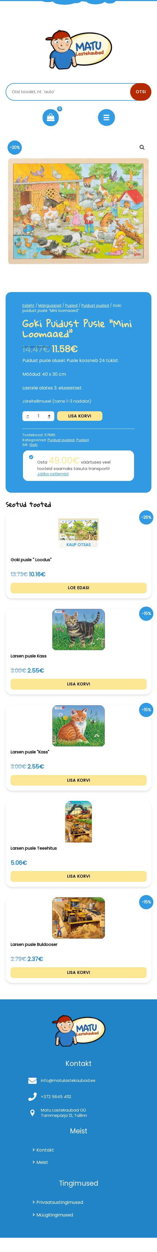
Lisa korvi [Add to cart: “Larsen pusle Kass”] (78, 688)
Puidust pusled (95, 305)
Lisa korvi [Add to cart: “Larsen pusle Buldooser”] (78, 985)
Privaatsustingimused (59, 1216)
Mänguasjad (49, 305)
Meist (42, 1177)
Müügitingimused (54, 1229)
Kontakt (45, 1164)
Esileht (28, 305)
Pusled (71, 305)
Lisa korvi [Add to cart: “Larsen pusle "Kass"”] (78, 787)
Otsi (141, 92)
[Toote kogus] (38, 416)
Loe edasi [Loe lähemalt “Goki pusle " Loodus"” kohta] (78, 589)
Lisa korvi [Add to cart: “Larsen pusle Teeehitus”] (78, 886)
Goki (33, 444)
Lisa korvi (79, 416)
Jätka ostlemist (53, 474)
